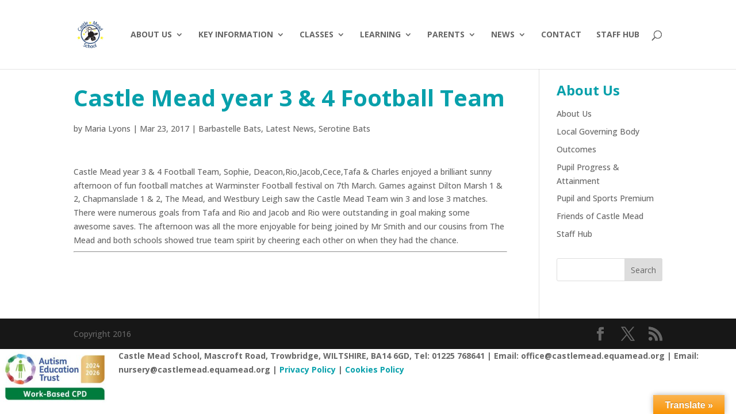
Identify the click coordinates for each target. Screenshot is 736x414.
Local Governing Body (598, 131)
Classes (317, 35)
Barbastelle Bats (229, 128)
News (503, 35)
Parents (446, 35)
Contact (561, 35)
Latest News (290, 128)
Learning (380, 35)
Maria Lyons (108, 128)
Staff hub (617, 35)
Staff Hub (574, 233)
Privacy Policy (307, 369)
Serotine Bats (344, 128)
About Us (151, 35)
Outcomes (576, 149)
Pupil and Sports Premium (605, 198)
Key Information (235, 35)
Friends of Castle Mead (600, 215)
